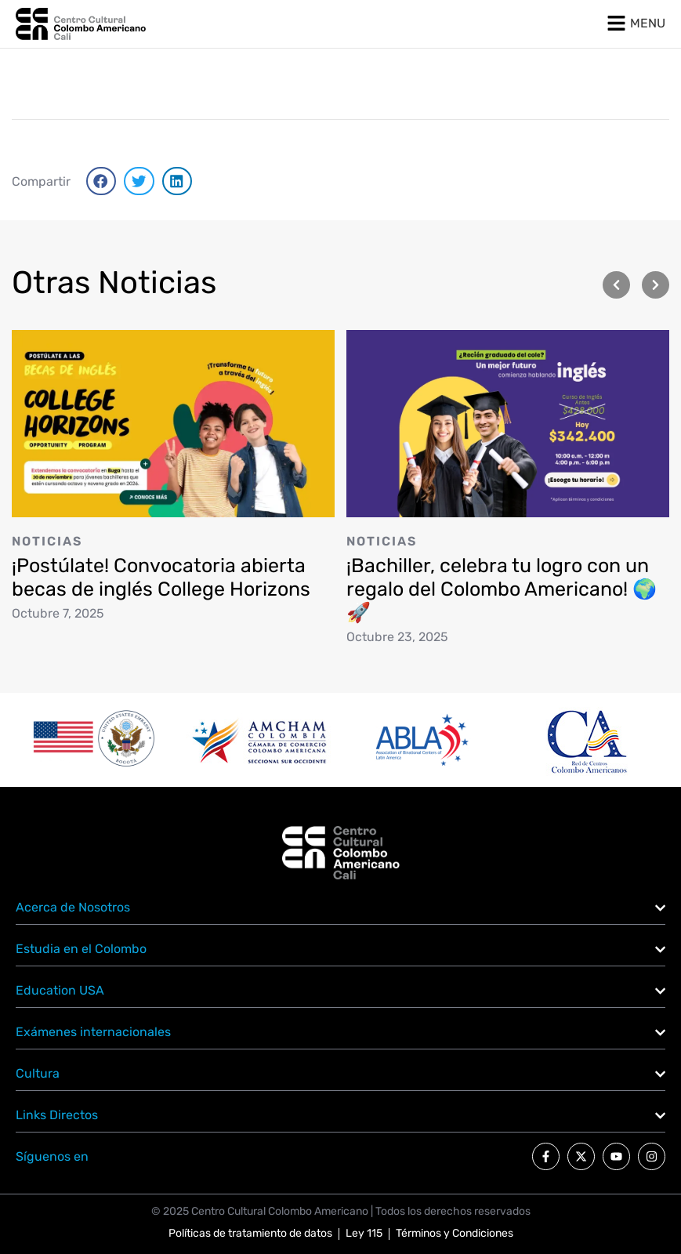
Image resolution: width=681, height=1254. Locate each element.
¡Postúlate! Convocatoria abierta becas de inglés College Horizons (161, 576)
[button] (101, 181)
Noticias (47, 540)
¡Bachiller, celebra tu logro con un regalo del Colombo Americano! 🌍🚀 (501, 589)
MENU (647, 23)
